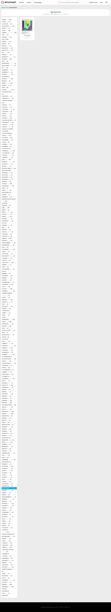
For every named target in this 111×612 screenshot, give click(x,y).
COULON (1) (8, 155)
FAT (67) (4, 223)
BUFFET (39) (7, 83)
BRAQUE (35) (7, 78)
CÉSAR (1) (6, 115)
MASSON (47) (7, 400)
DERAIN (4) (6, 181)
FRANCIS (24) (6, 238)
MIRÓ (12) (6, 422)
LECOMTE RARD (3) (9, 359)
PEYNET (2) (7, 470)
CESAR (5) (7, 113)
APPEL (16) (6, 30)
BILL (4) (5, 61)
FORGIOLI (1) (7, 236)
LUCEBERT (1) (5, 376)
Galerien (29, 2)
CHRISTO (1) (7, 126)
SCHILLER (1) (7, 516)
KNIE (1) (5, 332)
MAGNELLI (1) (7, 383)
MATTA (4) (6, 409)
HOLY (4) (6, 286)
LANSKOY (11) (7, 348)
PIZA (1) (6, 479)
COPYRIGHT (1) (6, 148)
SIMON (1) (5, 525)
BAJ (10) (5, 52)
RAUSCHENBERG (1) (9, 497)
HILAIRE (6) (6, 280)
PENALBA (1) (6, 464)
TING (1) (6, 540)
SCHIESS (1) (6, 514)
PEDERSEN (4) (8, 459)
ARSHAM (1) (6, 37)
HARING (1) (6, 273)
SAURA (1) (6, 510)
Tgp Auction (5, 7)
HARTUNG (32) (7, 275)
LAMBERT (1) (7, 343)
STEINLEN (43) (7, 531)
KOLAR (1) (5, 337)
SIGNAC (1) (6, 523)
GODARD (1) (7, 258)
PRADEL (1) (6, 492)
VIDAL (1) (6, 573)
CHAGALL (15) (7, 118)
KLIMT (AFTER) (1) (8, 330)
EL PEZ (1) (4, 203)
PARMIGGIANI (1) (8, 453)
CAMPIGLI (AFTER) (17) (9, 101)
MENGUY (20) (7, 413)
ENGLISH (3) (6, 205)
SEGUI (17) (6, 519)
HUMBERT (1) (8, 291)
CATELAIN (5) (8, 109)
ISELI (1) (5, 304)
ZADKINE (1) (5, 591)
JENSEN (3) (6, 308)
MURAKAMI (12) (8, 440)
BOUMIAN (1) (5, 76)
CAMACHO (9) (7, 96)
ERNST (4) (5, 210)
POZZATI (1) (7, 490)
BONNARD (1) (7, 70)
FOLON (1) (7, 231)
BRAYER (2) (6, 81)
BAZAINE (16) (6, 59)
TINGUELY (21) (7, 543)
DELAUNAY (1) (7, 177)
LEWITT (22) (6, 367)
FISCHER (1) (6, 229)
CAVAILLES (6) (7, 111)
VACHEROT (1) (8, 560)
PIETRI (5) (7, 475)
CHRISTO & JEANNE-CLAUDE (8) (7, 130)
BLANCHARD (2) (9, 65)
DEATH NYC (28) (6, 170)
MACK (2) (6, 380)
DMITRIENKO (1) (6, 192)
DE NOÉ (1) (6, 166)
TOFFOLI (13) (7, 547)
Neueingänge (37, 2)
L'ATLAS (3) (5, 339)
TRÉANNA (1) (5, 554)
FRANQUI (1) (7, 240)
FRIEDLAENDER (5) (8, 242)
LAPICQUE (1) (7, 350)
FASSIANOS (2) (7, 221)
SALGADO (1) (7, 505)
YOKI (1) (4, 589)
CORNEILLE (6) (8, 150)
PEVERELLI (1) (7, 468)
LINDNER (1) (7, 372)
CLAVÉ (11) (6, 135)
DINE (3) (5, 188)
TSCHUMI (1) (6, 556)
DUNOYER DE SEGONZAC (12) (9, 200)
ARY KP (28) (5, 39)
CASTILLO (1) (7, 107)
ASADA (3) (6, 41)
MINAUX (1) (6, 418)
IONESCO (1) (7, 302)
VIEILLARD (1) (7, 575)
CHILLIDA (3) (7, 124)
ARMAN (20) (9, 32)
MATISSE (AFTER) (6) (9, 405)
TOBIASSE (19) (7, 545)
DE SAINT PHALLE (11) (9, 168)
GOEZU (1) (6, 260)
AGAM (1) (6, 21)
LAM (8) (6, 341)
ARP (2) (5, 35)
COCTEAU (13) (7, 137)
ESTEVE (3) (7, 214)
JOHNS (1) (6, 313)
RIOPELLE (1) (7, 503)
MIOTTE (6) (6, 420)
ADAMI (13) (6, 19)
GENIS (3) (6, 251)
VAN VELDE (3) (7, 564)
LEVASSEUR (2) (7, 365)
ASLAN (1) (6, 43)
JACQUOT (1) (7, 306)
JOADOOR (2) (5, 310)
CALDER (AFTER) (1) (9, 93)
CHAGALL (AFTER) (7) (9, 120)
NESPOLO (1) (6, 448)
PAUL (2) (5, 457)
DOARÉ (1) (6, 194)
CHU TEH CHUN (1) (7, 133)
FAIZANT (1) (7, 218)
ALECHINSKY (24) (8, 26)
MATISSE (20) (7, 402)
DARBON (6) (8, 161)
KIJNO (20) (6, 321)
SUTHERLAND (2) (8, 536)
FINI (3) (5, 227)
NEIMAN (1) (6, 444)
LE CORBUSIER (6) (7, 356)
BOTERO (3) (7, 74)
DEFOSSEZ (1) (7, 172)
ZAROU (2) (5, 595)
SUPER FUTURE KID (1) (8, 534)
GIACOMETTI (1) (8, 256)
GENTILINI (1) (7, 253)
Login (101, 2)
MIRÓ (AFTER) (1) (7, 424)
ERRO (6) (7, 212)
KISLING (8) (6, 326)
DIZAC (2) (6, 190)
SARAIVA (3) (7, 508)
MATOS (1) (7, 407)
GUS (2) (4, 271)
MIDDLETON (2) (7, 416)
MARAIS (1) (6, 389)
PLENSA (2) (6, 481)
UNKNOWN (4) (7, 558)
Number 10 (27, 36)
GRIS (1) (5, 267)
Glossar (66, 607)
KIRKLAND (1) (7, 323)
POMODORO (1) (7, 486)
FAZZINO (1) (7, 225)
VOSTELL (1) (6, 582)
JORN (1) (5, 315)
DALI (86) (6, 159)
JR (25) (3, 317)
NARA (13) (7, 442)
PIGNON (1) (7, 477)
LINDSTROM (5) (7, 374)
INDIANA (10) (7, 299)
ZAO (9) (6, 593)
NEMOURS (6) (7, 446)
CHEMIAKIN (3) (8, 122)
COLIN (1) (5, 142)
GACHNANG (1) (8, 249)
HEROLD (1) (7, 278)
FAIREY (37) (7, 216)
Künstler (21, 2)
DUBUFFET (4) (7, 197)
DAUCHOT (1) (7, 164)
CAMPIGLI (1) (8, 98)
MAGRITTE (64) (7, 385)
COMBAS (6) (7, 144)
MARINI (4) (6, 391)
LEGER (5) (6, 361)
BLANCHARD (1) (9, 63)
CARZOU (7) (6, 105)
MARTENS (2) (7, 394)
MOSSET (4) (7, 435)
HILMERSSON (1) (8, 282)
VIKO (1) (6, 578)
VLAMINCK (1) (8, 580)
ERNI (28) (5, 207)
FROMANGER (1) (8, 245)
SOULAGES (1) (7, 527)
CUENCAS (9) (7, 157)
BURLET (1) (7, 85)
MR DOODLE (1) (6, 437)
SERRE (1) (6, 521)
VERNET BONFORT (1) (9, 570)
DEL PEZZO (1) (7, 175)
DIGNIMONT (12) (8, 186)
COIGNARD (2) (7, 140)
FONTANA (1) (7, 234)
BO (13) (5, 67)
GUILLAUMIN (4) (8, 269)
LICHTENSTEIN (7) (8, 369)
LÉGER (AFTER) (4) (9, 363)
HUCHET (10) (7, 288)
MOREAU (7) (6, 431)
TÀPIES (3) (6, 538)
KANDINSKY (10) (8, 319)
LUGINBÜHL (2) (8, 378)
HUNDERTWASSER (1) (7, 294)
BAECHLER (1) (7, 48)
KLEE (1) (5, 328)
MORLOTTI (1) (7, 433)
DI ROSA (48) (7, 183)
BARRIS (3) (6, 54)
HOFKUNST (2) (7, 284)
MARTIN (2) (6, 396)
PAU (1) (6, 455)
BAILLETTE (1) (7, 50)
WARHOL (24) (7, 584)
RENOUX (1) (6, 501)
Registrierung (93, 2)
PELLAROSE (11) (6, 462)
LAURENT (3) (8, 354)
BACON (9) (6, 46)
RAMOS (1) (6, 494)
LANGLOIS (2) (9, 345)
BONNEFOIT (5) (7, 72)
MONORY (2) (7, 426)
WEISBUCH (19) (8, 586)
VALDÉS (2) (6, 562)
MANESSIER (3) (7, 387)
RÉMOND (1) (8, 499)
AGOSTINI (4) (7, 24)
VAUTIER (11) (8, 567)
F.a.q (69, 607)
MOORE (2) (6, 429)
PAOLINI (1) (6, 451)
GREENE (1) (6, 264)
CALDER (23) (7, 89)
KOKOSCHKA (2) (8, 334)
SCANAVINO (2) (7, 512)
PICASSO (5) (6, 473)
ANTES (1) (6, 28)
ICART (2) (6, 297)
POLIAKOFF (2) (7, 483)
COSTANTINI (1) (8, 153)
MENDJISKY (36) (7, 411)
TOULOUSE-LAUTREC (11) (8, 550)
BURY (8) (5, 87)
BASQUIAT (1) (8, 56)
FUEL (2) (5, 247)
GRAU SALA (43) (8, 262)
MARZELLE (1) (7, 398)
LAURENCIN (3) (7, 352)
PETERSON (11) (7, 466)
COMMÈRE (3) (7, 146)
